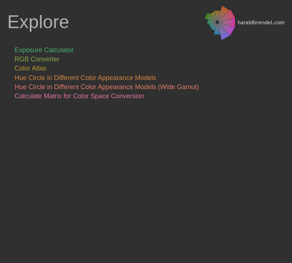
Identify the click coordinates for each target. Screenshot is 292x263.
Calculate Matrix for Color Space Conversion (79, 96)
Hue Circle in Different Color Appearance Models (85, 77)
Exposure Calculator (44, 50)
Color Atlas (30, 68)
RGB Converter (37, 59)
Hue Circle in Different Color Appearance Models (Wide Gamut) (107, 87)
